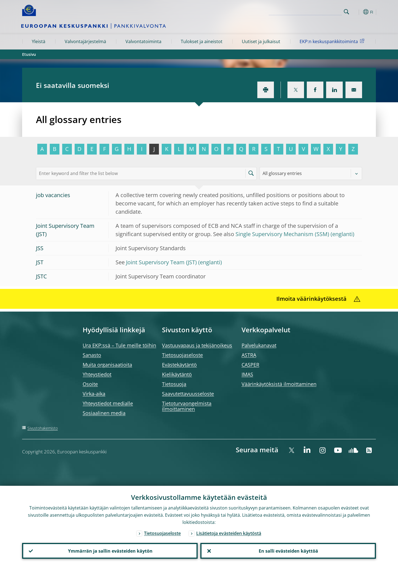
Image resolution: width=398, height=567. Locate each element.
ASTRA (249, 355)
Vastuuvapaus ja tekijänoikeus (197, 345)
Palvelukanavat (259, 345)
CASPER (250, 364)
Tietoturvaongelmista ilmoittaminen (186, 406)
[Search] (314, 11)
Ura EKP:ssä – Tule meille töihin (119, 345)
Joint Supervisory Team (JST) (161, 262)
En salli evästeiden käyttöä (288, 551)
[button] (356, 12)
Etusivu (29, 54)
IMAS (247, 374)
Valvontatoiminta (143, 41)
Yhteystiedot (97, 374)
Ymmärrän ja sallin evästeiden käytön (110, 551)
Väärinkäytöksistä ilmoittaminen (279, 384)
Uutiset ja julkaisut (261, 41)
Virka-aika (94, 393)
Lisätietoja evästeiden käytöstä (228, 533)
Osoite (90, 384)
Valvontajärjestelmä (85, 41)
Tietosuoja (174, 384)
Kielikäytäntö (177, 374)
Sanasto (92, 355)
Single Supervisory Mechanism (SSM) (282, 234)
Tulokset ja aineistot (201, 41)
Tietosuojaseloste (182, 355)
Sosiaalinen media (104, 413)
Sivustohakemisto (42, 428)
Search (346, 12)
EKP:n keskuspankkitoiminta (333, 41)
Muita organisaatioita (107, 364)
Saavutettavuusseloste (188, 393)
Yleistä (38, 41)
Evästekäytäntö (179, 364)
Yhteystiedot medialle (108, 403)
